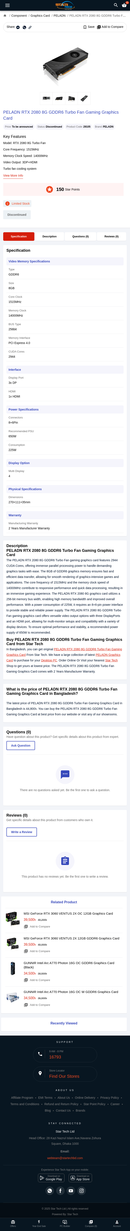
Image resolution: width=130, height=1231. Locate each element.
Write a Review (21, 832)
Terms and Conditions (24, 1104)
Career (115, 1104)
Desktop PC (49, 660)
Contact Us (63, 1110)
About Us (64, 1097)
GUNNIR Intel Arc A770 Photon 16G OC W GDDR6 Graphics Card (71, 992)
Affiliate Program (22, 1097)
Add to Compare (110, 27)
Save (89, 27)
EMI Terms (45, 1097)
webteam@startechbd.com (65, 1158)
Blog (48, 1110)
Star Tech (111, 660)
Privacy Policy (109, 1097)
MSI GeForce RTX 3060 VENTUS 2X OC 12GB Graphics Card (68, 913)
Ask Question (20, 745)
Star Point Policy (94, 1104)
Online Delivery (85, 1097)
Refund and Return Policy (61, 1104)
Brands (80, 1110)
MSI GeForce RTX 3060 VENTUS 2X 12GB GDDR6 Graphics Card (71, 938)
